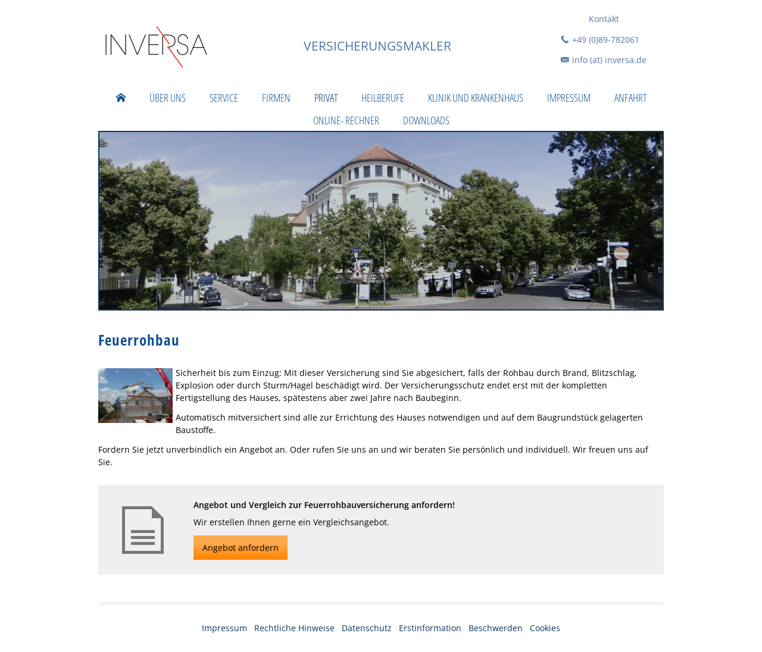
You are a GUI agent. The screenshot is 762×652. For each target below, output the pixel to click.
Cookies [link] (545, 628)
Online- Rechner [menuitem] (346, 120)
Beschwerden (496, 628)
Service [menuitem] (224, 97)
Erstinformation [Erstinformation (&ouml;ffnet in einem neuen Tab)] (430, 628)
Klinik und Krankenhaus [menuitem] (475, 97)
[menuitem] (121, 97)
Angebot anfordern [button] (240, 547)
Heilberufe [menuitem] (382, 97)
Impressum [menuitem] (569, 97)
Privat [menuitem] (326, 97)
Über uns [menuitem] (167, 97)
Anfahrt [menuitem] (630, 97)
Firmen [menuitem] (276, 97)
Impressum (224, 628)
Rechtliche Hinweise (294, 628)
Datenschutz (367, 628)
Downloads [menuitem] (426, 120)
